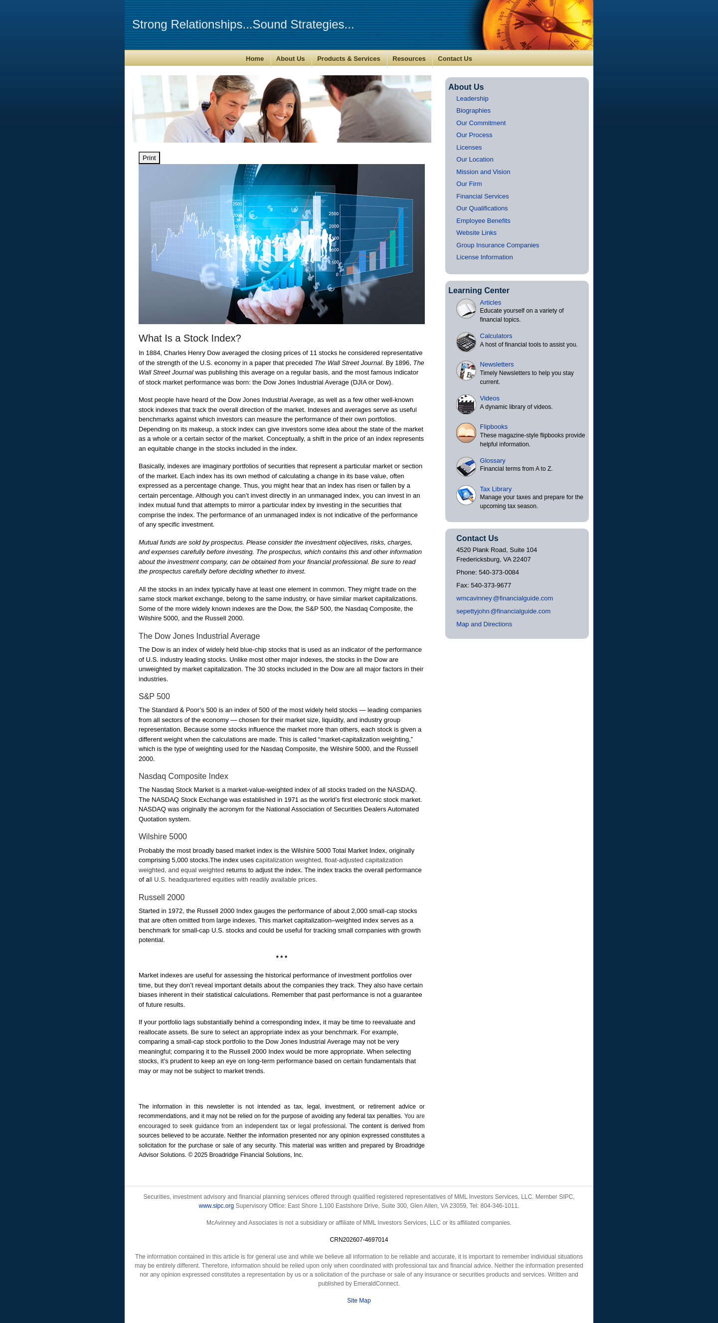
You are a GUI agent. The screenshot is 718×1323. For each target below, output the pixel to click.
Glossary (493, 460)
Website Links (476, 232)
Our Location (474, 159)
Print (149, 158)
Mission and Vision (483, 172)
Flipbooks (494, 426)
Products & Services (348, 58)
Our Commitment (481, 123)
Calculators (496, 336)
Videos (490, 398)
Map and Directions (484, 624)
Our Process (474, 135)
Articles (491, 302)
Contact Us (455, 58)
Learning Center (479, 290)
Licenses (469, 147)
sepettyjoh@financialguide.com (503, 611)
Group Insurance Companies (497, 245)
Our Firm (469, 184)
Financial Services (482, 196)
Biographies (473, 110)
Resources (408, 58)
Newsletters (497, 364)
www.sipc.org (216, 1205)
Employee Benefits (483, 220)
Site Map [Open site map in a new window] (358, 1300)
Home (255, 58)
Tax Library (496, 489)
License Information (484, 257)
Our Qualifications (482, 208)
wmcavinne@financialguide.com (504, 598)
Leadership (472, 98)
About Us (290, 58)
